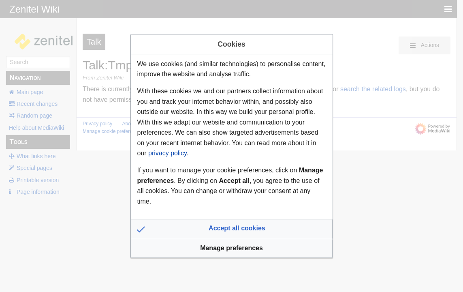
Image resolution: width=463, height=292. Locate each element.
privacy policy (167, 153)
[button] (232, 229)
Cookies (231, 44)
